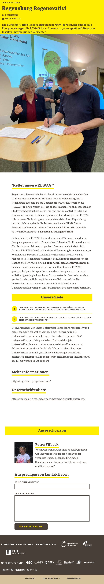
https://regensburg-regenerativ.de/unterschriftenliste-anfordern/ (48, 399)
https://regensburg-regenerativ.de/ (31, 381)
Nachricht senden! (31, 527)
